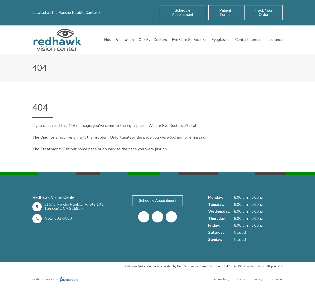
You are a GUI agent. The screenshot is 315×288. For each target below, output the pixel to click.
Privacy (257, 279)
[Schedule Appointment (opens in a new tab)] (182, 12)
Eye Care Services (187, 39)
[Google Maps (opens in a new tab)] (171, 216)
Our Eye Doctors (153, 39)
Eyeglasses (221, 39)
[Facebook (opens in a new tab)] (143, 216)
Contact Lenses (248, 39)
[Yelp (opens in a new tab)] (157, 216)
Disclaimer (276, 279)
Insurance (274, 39)
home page (87, 149)
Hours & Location (119, 39)
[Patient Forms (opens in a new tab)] (225, 12)
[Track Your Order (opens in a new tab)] (263, 12)
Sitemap (241, 279)
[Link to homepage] (57, 40)
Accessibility (221, 279)
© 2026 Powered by (55, 279)
